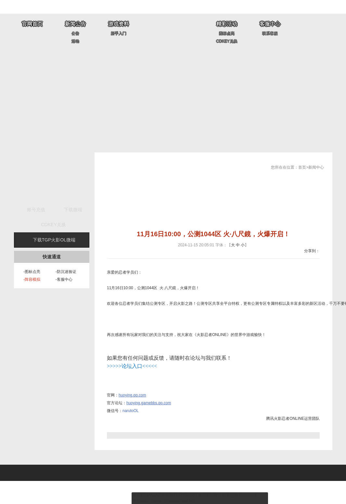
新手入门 (118, 33)
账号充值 (36, 209)
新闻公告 (75, 24)
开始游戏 (52, 177)
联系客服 (270, 33)
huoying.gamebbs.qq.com (148, 403)
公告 (75, 33)
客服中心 (270, 24)
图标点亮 (227, 33)
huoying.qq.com (132, 395)
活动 (75, 41)
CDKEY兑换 (226, 41)
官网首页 (32, 24)
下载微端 (73, 209)
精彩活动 (226, 24)
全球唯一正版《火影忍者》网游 (173, 32)
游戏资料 (118, 24)
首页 (302, 167)
